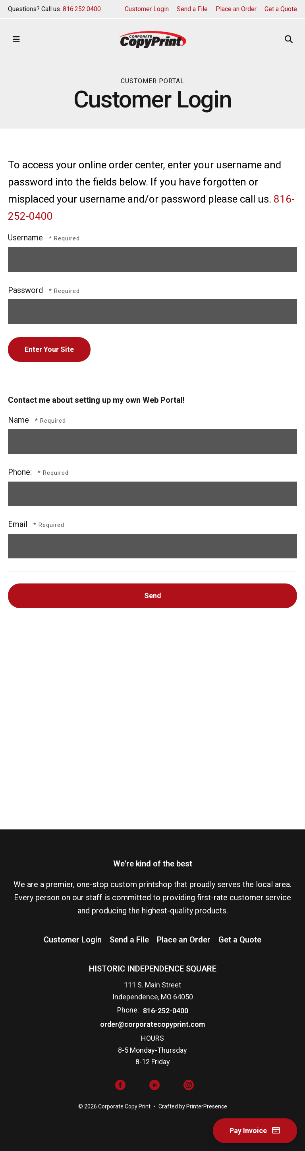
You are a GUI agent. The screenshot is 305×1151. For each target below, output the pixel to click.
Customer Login (147, 9)
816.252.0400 (82, 9)
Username (25, 237)
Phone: (21, 472)
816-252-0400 (165, 1011)
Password (25, 290)
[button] (16, 39)
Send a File (192, 9)
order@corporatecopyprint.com (152, 1024)
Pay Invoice (255, 1130)
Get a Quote (280, 9)
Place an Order (236, 9)
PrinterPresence (206, 1106)
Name (19, 420)
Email (18, 524)
